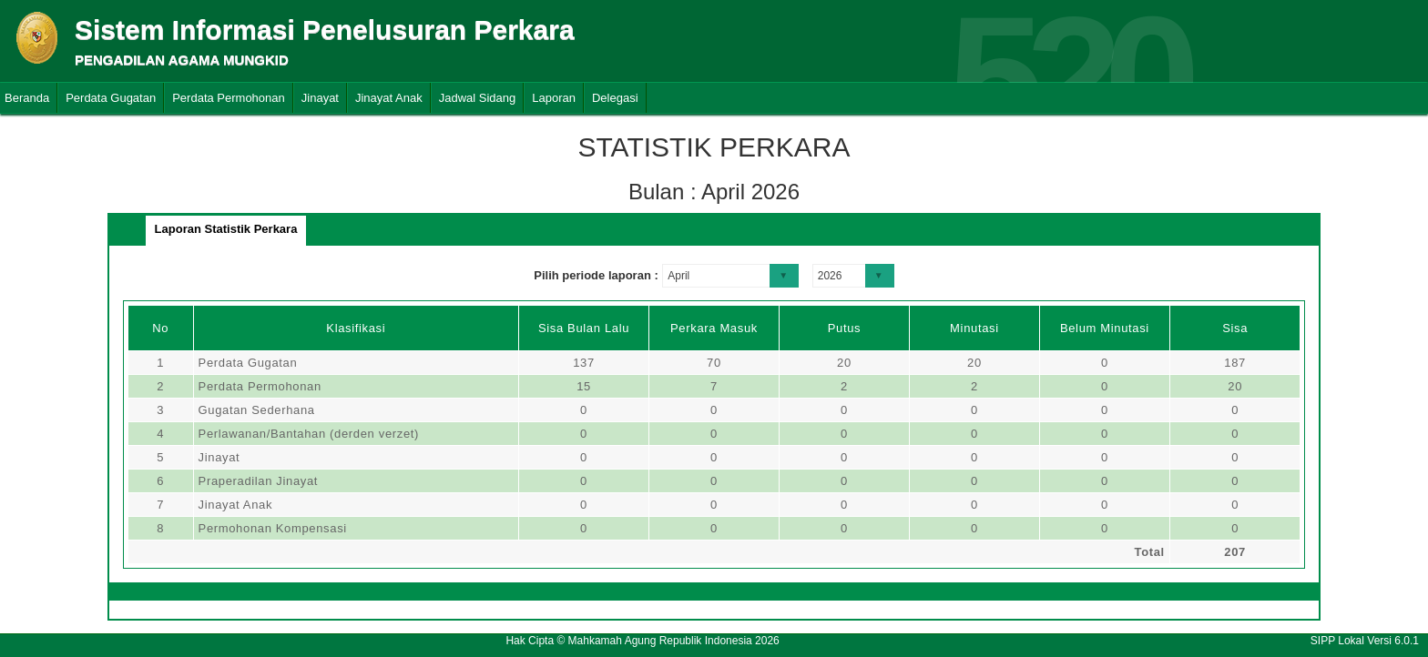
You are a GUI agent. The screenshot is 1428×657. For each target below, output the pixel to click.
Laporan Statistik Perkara (226, 229)
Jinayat (320, 98)
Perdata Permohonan (228, 98)
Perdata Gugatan (111, 98)
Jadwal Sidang (477, 98)
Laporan (554, 98)
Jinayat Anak (389, 98)
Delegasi (615, 98)
